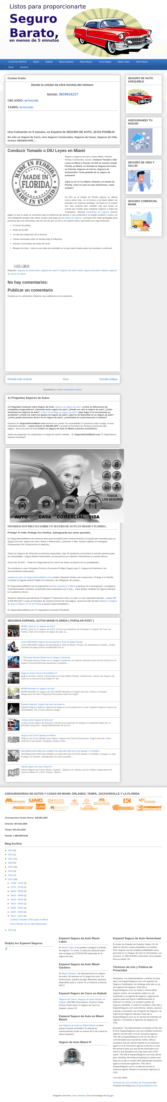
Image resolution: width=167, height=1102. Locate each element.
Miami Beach (86, 62)
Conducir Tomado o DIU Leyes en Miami (46, 150)
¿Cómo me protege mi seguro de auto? (58, 412)
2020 (11, 863)
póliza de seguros (73, 218)
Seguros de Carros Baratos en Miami (38, 735)
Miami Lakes (124, 62)
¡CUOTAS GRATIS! (17, 62)
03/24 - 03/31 (17, 908)
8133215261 (26, 107)
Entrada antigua (108, 379)
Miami (36, 62)
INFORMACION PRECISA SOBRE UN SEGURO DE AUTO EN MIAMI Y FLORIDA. (60, 751)
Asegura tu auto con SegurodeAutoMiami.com (29, 577)
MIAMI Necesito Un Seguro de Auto (37, 688)
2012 (11, 930)
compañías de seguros (97, 212)
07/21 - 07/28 (17, 887)
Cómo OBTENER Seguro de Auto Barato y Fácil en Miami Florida (52, 642)
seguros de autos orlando (96, 270)
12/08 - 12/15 (17, 883)
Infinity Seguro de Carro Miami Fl (36, 766)
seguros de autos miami (71, 270)
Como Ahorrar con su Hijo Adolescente (28, 924)
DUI (79, 182)
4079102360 (31, 100)
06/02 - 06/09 (17, 895)
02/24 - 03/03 (17, 912)
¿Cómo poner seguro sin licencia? (37, 720)
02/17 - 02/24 (17, 916)
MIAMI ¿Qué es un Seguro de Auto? (38, 626)
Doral (11, 67)
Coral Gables (105, 62)
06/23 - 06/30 (17, 891)
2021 (11, 858)
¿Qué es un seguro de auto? (67, 407)
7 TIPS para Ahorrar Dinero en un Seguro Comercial (45, 657)
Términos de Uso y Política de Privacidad (132, 1082)
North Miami (142, 62)
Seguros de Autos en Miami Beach (79, 1025)
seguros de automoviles (29, 270)
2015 (11, 871)
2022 (11, 854)
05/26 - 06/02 (17, 899)
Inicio (65, 379)
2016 (11, 867)
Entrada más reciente (20, 379)
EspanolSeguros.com (147, 1085)
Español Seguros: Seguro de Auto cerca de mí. (43, 704)
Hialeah (49, 62)
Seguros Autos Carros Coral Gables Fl (39, 673)
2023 (11, 850)
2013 (11, 879)
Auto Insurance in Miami (63, 586)
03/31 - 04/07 (17, 903)
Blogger (110, 1095)
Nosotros (24, 67)
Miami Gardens (66, 62)
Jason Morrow (78, 1095)
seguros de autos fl (50, 270)
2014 (11, 875)
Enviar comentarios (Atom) (69, 389)
